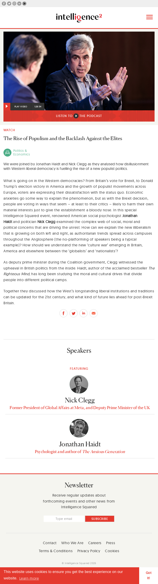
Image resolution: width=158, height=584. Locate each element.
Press (110, 543)
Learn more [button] (29, 578)
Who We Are (72, 543)
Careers (95, 543)
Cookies (112, 551)
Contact (50, 543)
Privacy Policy (88, 551)
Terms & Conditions (56, 551)
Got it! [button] (149, 575)
